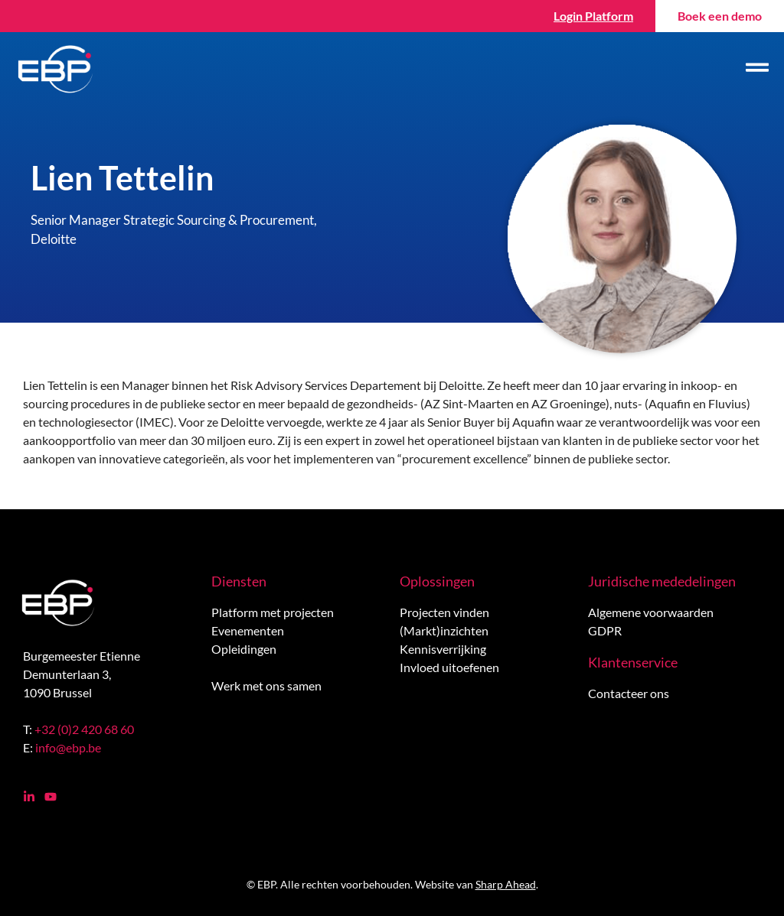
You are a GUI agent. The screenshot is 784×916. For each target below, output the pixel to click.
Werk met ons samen (266, 685)
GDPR (605, 630)
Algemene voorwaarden (651, 612)
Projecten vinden (444, 612)
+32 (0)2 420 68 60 (84, 729)
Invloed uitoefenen (449, 667)
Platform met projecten (272, 612)
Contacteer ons (628, 693)
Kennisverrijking (443, 649)
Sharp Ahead (505, 884)
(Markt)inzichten (444, 630)
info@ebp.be (68, 747)
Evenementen (247, 630)
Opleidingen (243, 649)
